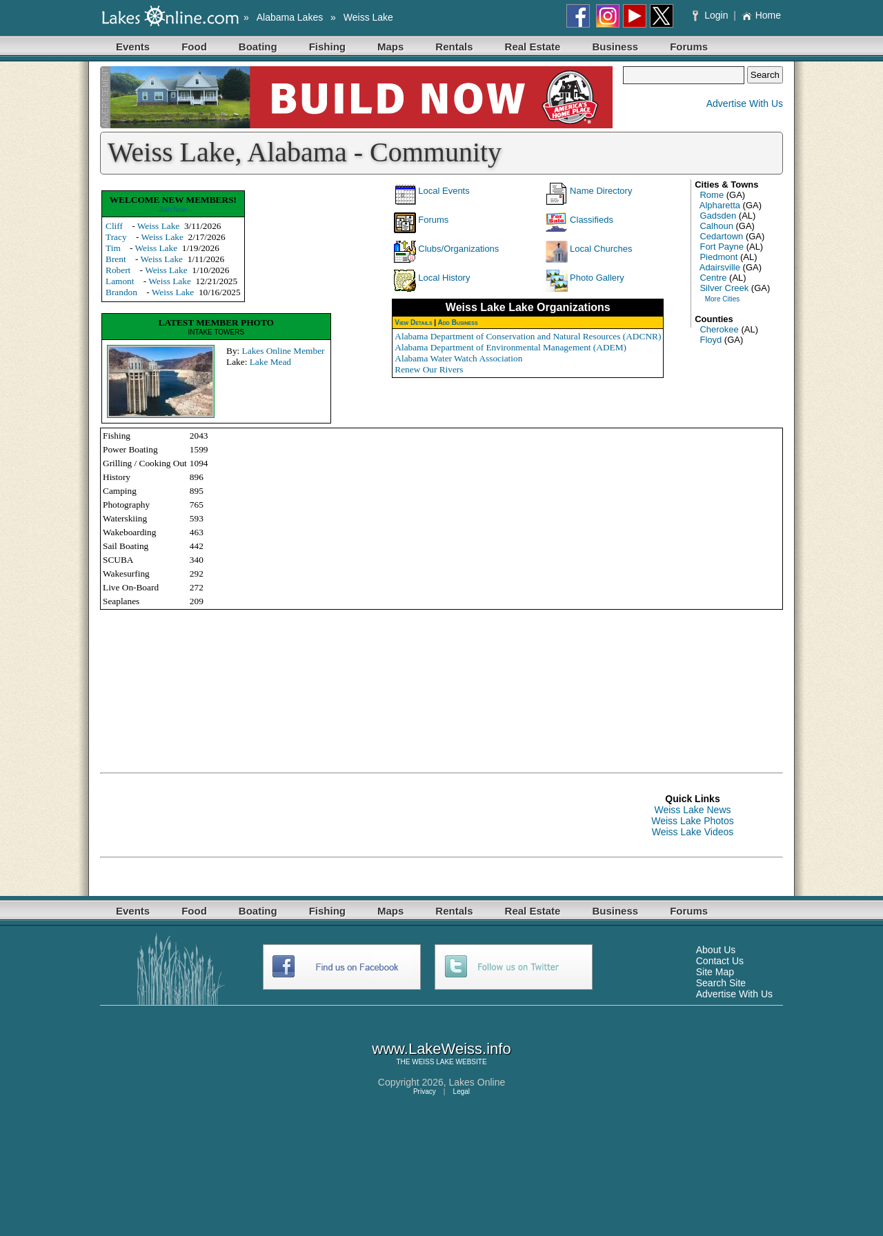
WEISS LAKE (433, 1062)
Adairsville (720, 267)
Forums (689, 46)
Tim (113, 248)
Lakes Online (477, 1082)
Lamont (120, 281)
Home (761, 15)
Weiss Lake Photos (692, 820)
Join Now (173, 209)
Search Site (721, 982)
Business (615, 46)
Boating (258, 46)
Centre (713, 277)
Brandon (121, 292)
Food (194, 46)
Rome (712, 195)
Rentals (454, 46)
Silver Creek (724, 288)
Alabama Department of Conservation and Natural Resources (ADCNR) (528, 336)
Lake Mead (270, 362)
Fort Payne (722, 246)
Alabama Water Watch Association (458, 358)
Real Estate (533, 46)
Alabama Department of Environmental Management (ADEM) (510, 347)
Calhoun (716, 226)
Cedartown (721, 236)
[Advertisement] (351, 815)
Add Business (458, 322)
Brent (116, 259)
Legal (461, 1091)
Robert (118, 270)
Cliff (114, 226)
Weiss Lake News (692, 809)
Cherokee (719, 329)
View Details (413, 322)
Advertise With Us (744, 103)
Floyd (711, 340)
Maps (390, 46)
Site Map (715, 971)
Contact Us (720, 960)
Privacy (424, 1091)
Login (712, 15)
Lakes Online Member (283, 351)
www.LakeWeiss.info (441, 1048)
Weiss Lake (368, 17)
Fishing (327, 46)
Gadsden (718, 215)
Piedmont (718, 257)
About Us (716, 949)
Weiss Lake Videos (693, 831)
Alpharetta (720, 205)
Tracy (116, 237)
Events (133, 46)
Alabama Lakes (290, 17)
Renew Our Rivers (429, 369)
